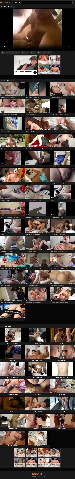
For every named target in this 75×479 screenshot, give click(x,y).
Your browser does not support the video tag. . (37, 30)
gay (4, 52)
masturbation (26, 52)
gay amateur (10, 52)
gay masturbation (42, 52)
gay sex (18, 52)
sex (50, 52)
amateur (34, 52)
